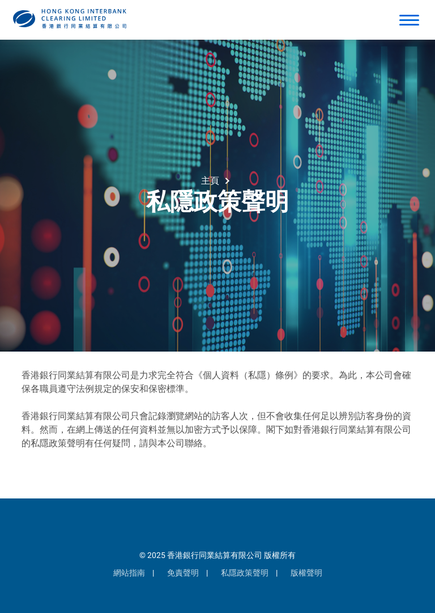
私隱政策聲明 (244, 573)
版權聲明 (306, 573)
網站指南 (129, 573)
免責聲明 (183, 573)
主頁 (210, 181)
